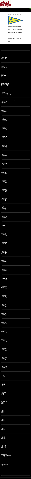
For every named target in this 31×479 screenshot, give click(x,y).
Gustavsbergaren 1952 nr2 (4, 181)
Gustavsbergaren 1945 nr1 (4, 127)
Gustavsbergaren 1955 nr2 (4, 201)
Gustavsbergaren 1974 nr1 (4, 340)
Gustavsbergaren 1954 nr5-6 (4, 198)
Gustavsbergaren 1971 (3, 313)
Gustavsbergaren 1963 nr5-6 (4, 259)
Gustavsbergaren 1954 (3, 192)
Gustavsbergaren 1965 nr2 (4, 269)
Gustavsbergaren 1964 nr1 (4, 261)
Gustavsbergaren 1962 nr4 (4, 251)
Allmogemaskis (3, 374)
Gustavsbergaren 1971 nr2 (4, 315)
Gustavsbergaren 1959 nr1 (4, 227)
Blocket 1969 (2, 393)
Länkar (1, 463)
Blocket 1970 (2, 394)
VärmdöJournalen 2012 (3, 447)
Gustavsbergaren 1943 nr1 (4, 111)
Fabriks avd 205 (2, 66)
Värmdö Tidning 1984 (3, 412)
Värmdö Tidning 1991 (3, 420)
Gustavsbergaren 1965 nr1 (4, 268)
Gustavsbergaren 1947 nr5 (4, 147)
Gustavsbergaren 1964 (3, 260)
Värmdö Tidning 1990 (3, 419)
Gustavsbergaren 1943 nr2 (4, 112)
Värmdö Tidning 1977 (3, 404)
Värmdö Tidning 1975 (3, 402)
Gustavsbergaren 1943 (3, 110)
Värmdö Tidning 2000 (3, 430)
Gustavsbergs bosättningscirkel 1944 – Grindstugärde (6, 85)
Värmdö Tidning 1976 (3, 403)
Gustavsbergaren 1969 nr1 (4, 295)
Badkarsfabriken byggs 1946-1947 (5, 93)
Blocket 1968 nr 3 (3, 384)
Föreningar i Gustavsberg (3, 58)
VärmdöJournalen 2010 (3, 445)
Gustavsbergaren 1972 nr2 (4, 324)
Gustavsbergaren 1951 (3, 172)
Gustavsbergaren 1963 (3, 253)
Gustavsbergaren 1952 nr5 (4, 183)
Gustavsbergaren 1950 (3, 164)
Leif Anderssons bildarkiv (3, 456)
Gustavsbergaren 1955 (3, 199)
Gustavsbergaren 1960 (3, 233)
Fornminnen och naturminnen (4, 59)
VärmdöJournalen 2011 (3, 446)
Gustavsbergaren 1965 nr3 (4, 270)
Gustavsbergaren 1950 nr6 (4, 171)
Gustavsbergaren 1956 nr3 (4, 209)
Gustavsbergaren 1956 (3, 206)
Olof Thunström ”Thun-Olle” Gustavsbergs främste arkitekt (7, 86)
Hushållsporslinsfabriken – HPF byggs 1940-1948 (6, 94)
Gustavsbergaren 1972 (3, 322)
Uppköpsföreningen (3, 77)
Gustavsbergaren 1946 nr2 (4, 136)
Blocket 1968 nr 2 (3, 383)
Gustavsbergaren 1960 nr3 (4, 236)
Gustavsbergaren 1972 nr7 (4, 330)
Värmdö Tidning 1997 (3, 427)
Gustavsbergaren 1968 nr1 (4, 288)
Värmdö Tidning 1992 (3, 421)
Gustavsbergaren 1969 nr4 (4, 298)
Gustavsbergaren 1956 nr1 (4, 207)
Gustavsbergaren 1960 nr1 (4, 234)
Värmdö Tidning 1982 (3, 410)
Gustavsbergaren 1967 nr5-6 (4, 286)
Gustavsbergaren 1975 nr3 (4, 350)
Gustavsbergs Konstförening (3, 465)
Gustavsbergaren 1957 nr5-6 (4, 218)
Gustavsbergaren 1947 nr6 (4, 148)
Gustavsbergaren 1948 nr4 (4, 154)
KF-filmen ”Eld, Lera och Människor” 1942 (5, 83)
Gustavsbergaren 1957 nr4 (4, 217)
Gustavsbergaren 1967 (3, 280)
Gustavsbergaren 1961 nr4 (4, 244)
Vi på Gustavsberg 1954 (4, 95)
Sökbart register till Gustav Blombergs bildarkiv (6, 455)
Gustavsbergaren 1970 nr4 (4, 307)
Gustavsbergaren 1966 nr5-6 (4, 279)
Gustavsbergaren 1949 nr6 (4, 163)
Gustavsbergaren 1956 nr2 (4, 208)
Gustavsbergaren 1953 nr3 (4, 189)
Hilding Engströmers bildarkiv (4, 457)
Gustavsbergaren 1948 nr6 (4, 156)
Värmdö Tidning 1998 (3, 428)
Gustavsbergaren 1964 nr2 (4, 262)
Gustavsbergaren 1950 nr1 (4, 165)
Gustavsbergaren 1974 (3, 339)
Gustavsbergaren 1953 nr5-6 (4, 191)
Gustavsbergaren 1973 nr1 (4, 332)
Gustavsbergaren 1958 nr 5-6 (4, 225)
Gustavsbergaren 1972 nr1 (4, 323)
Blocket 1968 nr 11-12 (4, 392)
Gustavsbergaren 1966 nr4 (4, 278)
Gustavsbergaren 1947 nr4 (4, 146)
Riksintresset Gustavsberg (3, 65)
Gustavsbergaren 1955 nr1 (4, 200)
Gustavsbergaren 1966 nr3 (4, 277)
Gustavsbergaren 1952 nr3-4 (4, 182)
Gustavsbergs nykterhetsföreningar (4, 464)
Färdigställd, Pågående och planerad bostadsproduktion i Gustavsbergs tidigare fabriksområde (10, 100)
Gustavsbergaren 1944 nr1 (4, 119)
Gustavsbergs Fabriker (3, 91)
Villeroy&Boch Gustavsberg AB (4, 101)
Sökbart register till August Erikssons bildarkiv (6, 453)
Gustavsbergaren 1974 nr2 (4, 341)
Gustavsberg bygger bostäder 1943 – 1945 (5, 84)
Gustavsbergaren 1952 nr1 (4, 180)
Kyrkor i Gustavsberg (3, 103)
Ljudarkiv (2, 462)
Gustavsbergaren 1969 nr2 (4, 296)
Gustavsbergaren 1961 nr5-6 (4, 245)
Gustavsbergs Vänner (3, 8)
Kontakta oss (2, 74)
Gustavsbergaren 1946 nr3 (4, 137)
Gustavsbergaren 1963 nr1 (4, 254)
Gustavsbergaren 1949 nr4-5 (4, 162)
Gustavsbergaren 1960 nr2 (4, 235)
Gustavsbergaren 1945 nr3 (4, 129)
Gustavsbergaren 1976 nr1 (4, 356)
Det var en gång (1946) (4, 376)
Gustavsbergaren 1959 (3, 226)
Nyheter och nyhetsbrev (3, 75)
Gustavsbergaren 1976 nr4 (4, 359)
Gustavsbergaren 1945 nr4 (4, 130)
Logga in (2, 469)
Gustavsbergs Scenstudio (3, 377)
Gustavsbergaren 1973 (3, 331)
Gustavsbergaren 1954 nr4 (4, 197)
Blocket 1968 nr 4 (3, 385)
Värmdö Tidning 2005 (3, 436)
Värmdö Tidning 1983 (3, 411)
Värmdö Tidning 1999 (3, 429)
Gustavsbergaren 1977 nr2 (4, 365)
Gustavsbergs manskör (3, 437)
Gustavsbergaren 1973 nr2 (4, 333)
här (16, 34)
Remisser (2, 76)
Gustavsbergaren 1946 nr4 (4, 138)
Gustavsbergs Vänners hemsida (4, 56)
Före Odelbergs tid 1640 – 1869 (4, 47)
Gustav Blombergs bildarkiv (4, 454)
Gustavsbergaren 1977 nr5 (4, 368)
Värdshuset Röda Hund (4, 375)
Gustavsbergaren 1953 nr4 (4, 190)
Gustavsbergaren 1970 (3, 303)
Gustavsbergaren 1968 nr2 (4, 289)
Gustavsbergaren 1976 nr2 (4, 357)
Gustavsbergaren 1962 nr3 (4, 250)
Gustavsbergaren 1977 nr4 (4, 367)
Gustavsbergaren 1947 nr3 (4, 145)
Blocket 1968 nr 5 (3, 386)
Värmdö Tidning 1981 (3, 409)
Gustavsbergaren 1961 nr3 (4, 243)
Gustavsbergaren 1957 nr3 (4, 216)
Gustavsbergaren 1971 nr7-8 (4, 321)
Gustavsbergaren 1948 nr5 (4, 155)
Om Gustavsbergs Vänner (3, 68)
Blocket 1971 (2, 395)
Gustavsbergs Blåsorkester (3, 102)
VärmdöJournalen (2, 439)
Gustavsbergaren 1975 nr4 (4, 351)
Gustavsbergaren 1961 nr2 (4, 242)
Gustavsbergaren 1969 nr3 (4, 297)
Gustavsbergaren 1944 (3, 118)
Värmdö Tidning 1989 (3, 418)
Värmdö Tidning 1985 (3, 413)
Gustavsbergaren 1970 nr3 (4, 306)
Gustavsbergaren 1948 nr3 (4, 153)
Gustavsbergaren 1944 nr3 (4, 121)
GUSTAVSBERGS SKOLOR (3, 438)
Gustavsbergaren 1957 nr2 (4, 215)
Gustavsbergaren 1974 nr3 (4, 342)
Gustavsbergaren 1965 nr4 (4, 271)
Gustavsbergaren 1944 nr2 (4, 120)
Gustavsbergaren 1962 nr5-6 (4, 252)
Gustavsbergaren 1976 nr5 (4, 360)
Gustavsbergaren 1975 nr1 (4, 348)
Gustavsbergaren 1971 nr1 (4, 314)
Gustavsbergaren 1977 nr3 (4, 366)
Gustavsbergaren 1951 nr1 (4, 173)
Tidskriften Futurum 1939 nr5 (4, 92)
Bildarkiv (2, 448)
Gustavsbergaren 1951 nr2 (4, 174)
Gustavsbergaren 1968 (3, 287)
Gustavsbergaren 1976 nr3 (4, 358)
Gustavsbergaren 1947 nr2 (4, 144)
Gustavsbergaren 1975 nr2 (4, 349)
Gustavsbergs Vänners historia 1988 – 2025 (5, 57)
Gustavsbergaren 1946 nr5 (4, 139)
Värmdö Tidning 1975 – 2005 (4, 401)
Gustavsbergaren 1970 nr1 (4, 304)
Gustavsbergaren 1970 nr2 (4, 305)
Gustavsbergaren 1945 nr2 (4, 128)
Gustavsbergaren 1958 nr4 (4, 224)
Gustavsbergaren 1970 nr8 (4, 312)
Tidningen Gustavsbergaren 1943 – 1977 (5, 109)
